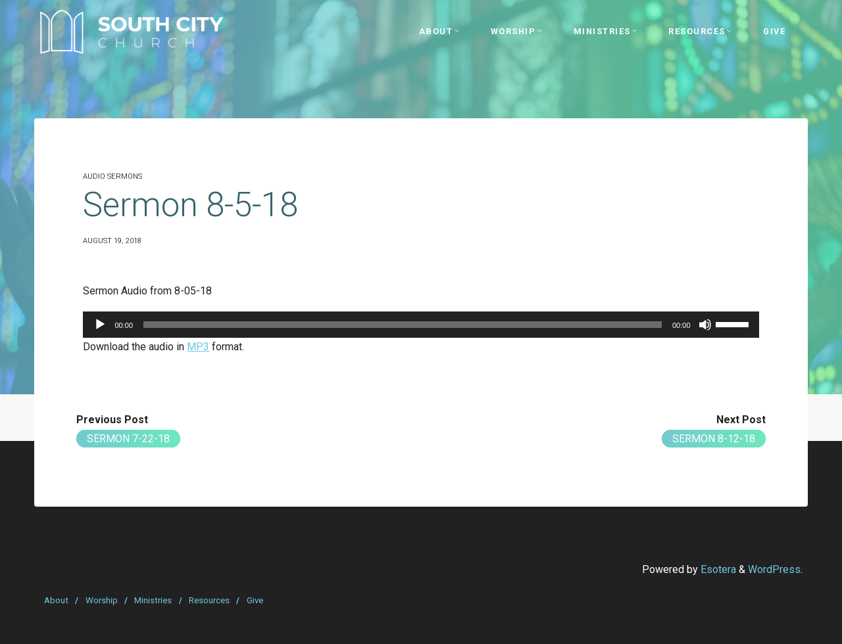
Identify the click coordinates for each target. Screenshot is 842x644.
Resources (209, 600)
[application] (420, 324)
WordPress (774, 569)
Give (255, 600)
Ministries (153, 600)
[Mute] (705, 324)
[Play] (100, 324)
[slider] (402, 324)
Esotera (717, 569)
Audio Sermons (112, 176)
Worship (102, 600)
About (56, 600)
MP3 (198, 346)
